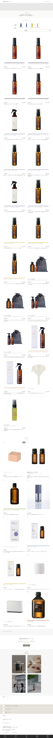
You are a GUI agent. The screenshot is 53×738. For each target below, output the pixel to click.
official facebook (6, 732)
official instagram (14, 732)
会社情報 (4, 715)
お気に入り (15, 736)
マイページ (5, 736)
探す (26, 736)
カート (37, 736)
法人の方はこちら (47, 1)
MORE (26, 645)
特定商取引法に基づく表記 (7, 719)
